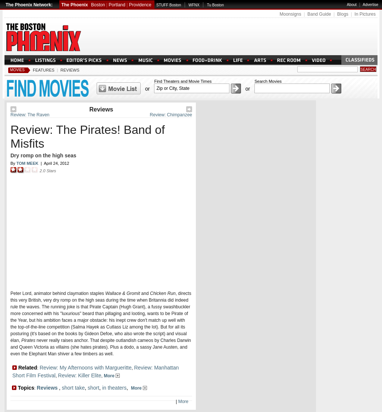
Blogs (342, 14)
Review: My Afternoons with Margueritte (86, 368)
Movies (17, 70)
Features (43, 70)
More (112, 375)
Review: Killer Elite (79, 375)
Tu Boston (215, 5)
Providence (140, 4)
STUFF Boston (168, 5)
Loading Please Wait (99, 229)
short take (73, 388)
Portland (117, 4)
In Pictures (365, 14)
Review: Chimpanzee (171, 114)
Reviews (69, 70)
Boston (98, 4)
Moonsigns (290, 14)
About (352, 5)
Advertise (370, 5)
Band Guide (319, 14)
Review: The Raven (30, 114)
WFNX (193, 5)
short (93, 388)
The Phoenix (74, 4)
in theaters (114, 388)
